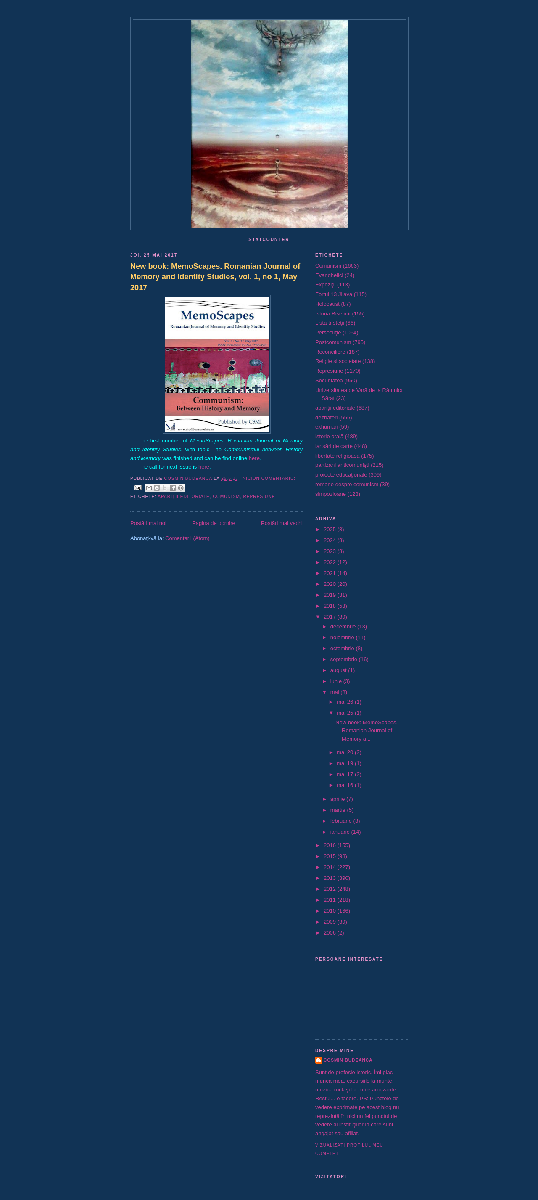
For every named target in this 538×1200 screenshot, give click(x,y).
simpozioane (330, 494)
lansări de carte (334, 446)
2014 (331, 867)
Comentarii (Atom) (187, 538)
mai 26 (346, 702)
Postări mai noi (148, 523)
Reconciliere (330, 352)
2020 (331, 584)
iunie (336, 681)
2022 (331, 562)
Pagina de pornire (213, 523)
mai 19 (346, 763)
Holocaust (327, 304)
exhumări (326, 427)
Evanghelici (329, 275)
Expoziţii (325, 284)
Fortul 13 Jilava (333, 294)
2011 (331, 900)
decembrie (343, 626)
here (254, 458)
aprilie (338, 799)
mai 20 (346, 752)
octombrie (343, 648)
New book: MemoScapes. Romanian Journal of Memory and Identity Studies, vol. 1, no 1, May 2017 (215, 277)
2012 (331, 889)
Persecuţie (328, 332)
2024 (331, 540)
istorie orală (329, 436)
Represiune (259, 496)
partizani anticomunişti (342, 465)
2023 (331, 551)
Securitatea (329, 380)
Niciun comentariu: (269, 478)
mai (335, 692)
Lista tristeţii (329, 323)
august (339, 670)
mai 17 (346, 774)
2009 (331, 922)
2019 (331, 595)
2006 (331, 933)
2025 (331, 529)
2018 (331, 606)
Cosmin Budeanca (348, 1060)
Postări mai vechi (282, 523)
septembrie (344, 659)
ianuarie (340, 832)
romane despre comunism (346, 484)
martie (338, 810)
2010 (331, 911)
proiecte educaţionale (341, 475)
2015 (331, 856)
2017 (331, 617)
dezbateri (326, 417)
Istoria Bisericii (333, 313)
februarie (341, 821)
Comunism (226, 496)
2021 (331, 573)
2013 (331, 878)
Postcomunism (333, 342)
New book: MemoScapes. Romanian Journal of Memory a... (366, 730)
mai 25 (346, 713)
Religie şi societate (338, 361)
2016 (331, 845)
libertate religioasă (337, 456)
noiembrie (343, 637)
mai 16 (346, 785)
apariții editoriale (184, 496)
